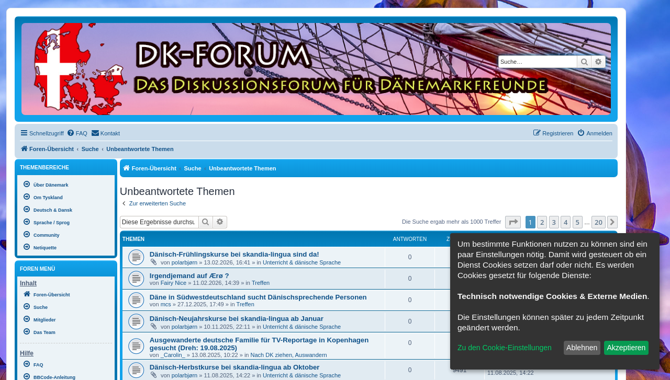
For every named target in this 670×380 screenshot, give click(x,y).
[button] (513, 222)
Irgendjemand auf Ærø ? (189, 276)
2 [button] (542, 222)
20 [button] (598, 222)
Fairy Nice (174, 283)
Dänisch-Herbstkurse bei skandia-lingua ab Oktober (235, 367)
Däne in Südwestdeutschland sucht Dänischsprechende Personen (258, 297)
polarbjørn (185, 262)
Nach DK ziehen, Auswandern (289, 355)
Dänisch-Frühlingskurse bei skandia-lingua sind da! (234, 254)
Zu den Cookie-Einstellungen (504, 347)
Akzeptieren (626, 347)
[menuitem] (76, 133)
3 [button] (554, 222)
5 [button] (577, 222)
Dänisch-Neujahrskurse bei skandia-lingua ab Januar (236, 319)
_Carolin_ (173, 355)
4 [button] (565, 222)
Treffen (261, 283)
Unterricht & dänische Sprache (302, 262)
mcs (166, 304)
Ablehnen (581, 347)
